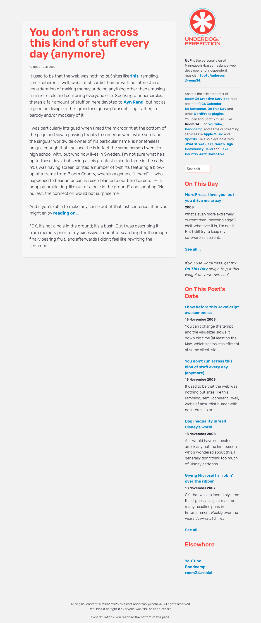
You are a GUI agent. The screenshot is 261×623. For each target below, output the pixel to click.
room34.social (198, 572)
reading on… (66, 213)
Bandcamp (193, 129)
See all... (193, 249)
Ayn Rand (134, 102)
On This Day (217, 109)
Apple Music (213, 134)
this (134, 76)
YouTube (215, 124)
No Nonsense (195, 109)
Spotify (191, 139)
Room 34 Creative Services (207, 99)
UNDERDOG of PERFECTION (211, 22)
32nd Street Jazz (199, 144)
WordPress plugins (209, 114)
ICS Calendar (210, 104)
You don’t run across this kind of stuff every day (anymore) (208, 367)
